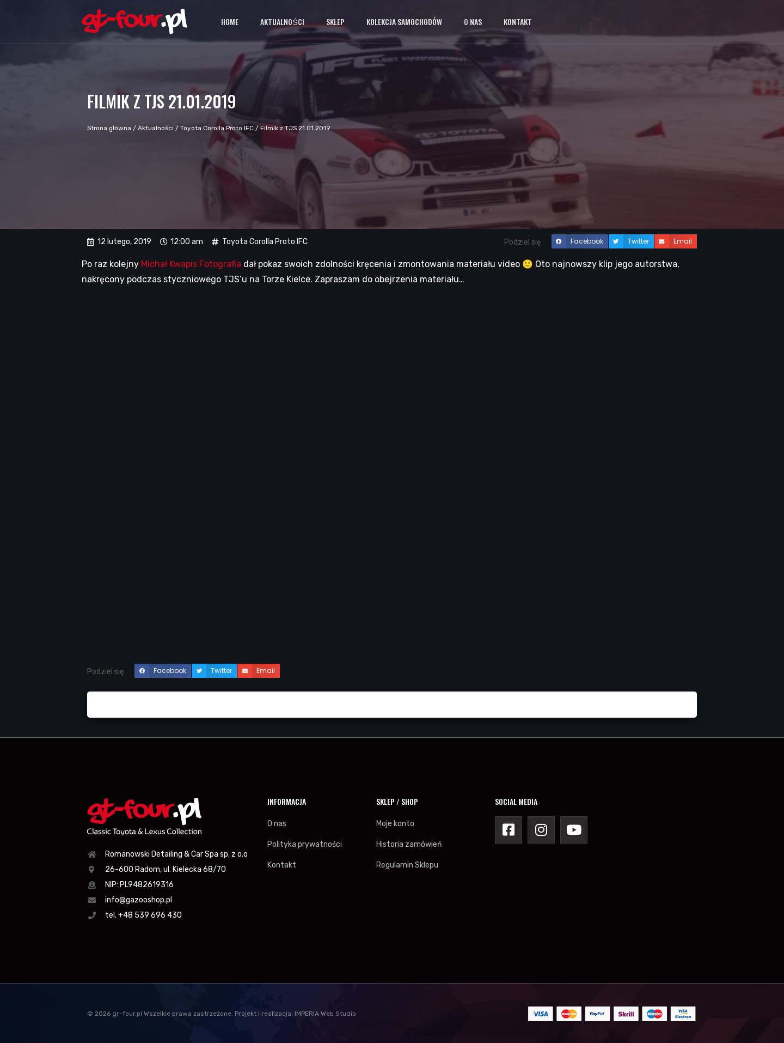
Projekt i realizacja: (264, 1013)
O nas (473, 21)
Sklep (335, 21)
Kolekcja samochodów (404, 21)
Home (229, 21)
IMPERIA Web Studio (325, 1013)
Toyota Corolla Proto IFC (217, 128)
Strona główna (109, 128)
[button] (580, 241)
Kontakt (518, 21)
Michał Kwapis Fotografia (191, 264)
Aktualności (282, 21)
